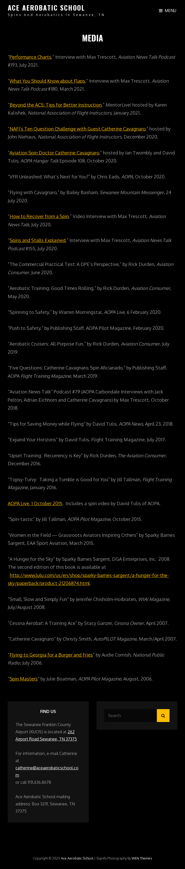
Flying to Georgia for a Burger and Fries (51, 655)
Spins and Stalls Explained (38, 240)
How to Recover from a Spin (39, 216)
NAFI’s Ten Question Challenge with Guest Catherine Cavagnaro (78, 129)
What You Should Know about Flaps (47, 81)
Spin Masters (24, 679)
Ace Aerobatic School (46, 8)
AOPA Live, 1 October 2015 (35, 503)
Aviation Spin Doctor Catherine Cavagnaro (54, 153)
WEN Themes (142, 858)
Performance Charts (30, 57)
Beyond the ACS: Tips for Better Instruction (56, 105)
